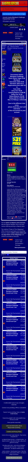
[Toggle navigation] (24, 3)
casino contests (6, 451)
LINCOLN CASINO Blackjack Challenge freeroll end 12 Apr (12, 263)
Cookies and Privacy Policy (14, 431)
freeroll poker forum (16, 451)
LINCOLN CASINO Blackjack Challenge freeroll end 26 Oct (12, 388)
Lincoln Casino (14, 27)
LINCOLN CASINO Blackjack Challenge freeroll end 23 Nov (12, 362)
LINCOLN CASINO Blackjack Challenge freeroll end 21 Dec (12, 333)
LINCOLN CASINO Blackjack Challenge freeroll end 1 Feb (12, 305)
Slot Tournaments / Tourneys (19, 36)
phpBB (10, 418)
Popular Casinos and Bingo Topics (11, 412)
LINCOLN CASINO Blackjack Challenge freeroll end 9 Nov (12, 374)
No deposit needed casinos (17, 448)
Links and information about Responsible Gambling (14, 426)
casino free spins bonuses (10, 447)
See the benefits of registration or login (14, 14)
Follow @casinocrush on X (14, 458)
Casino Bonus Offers (15, 452)
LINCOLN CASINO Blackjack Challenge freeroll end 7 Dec (12, 347)
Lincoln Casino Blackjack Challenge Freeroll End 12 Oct (14, 18)
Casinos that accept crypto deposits (10, 435)
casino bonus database (19, 445)
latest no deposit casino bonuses (15, 222)
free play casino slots (8, 445)
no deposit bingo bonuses (8, 439)
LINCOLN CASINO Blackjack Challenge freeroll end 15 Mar (12, 291)
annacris (4, 45)
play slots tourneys (15, 441)
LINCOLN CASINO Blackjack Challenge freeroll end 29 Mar (12, 277)
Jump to (3, 254)
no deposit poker (20, 439)
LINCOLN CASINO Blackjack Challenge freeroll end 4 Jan (12, 319)
